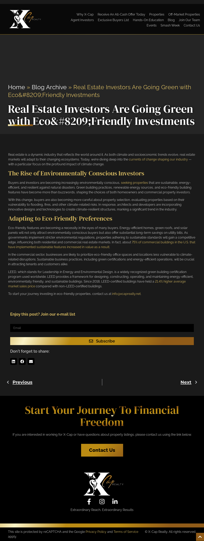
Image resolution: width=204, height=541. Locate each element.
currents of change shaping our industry (158, 159)
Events (152, 25)
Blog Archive (49, 87)
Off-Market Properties (184, 14)
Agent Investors (82, 20)
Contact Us (192, 25)
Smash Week (170, 25)
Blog (171, 20)
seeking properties (134, 183)
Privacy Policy (96, 532)
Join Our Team (189, 20)
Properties (156, 14)
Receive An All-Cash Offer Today (121, 14)
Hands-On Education (148, 20)
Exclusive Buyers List (113, 20)
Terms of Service (126, 532)
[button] (13, 361)
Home (16, 87)
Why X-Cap (85, 14)
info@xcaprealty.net (126, 294)
